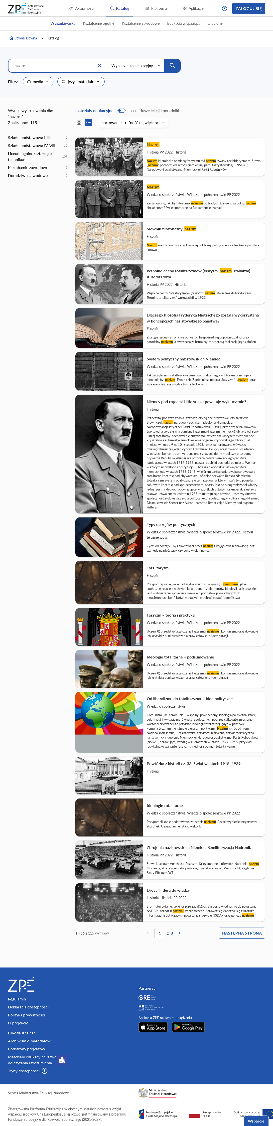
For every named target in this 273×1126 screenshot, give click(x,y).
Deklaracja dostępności (28, 1006)
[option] (37, 138)
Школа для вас (21, 1032)
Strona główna (23, 38)
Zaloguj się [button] (249, 8)
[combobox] (38, 81)
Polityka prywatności (26, 1014)
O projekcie (18, 1022)
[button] (224, 8)
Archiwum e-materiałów (29, 1040)
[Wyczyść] (99, 65)
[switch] (127, 111)
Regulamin (17, 998)
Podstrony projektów (26, 1048)
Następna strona (242, 933)
